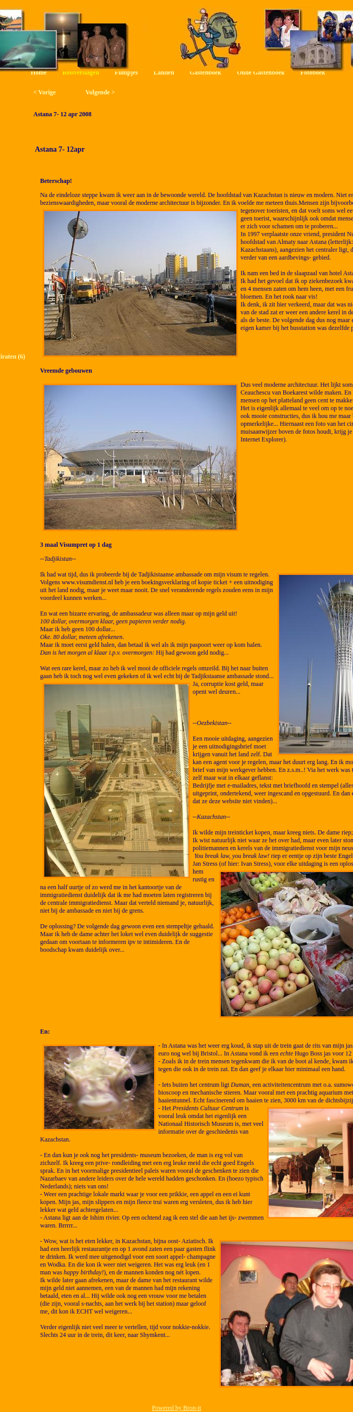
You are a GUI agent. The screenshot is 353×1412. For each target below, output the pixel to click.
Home (39, 72)
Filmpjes (126, 72)
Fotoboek (312, 72)
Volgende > (100, 92)
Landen (164, 72)
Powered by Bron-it (176, 1407)
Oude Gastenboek (261, 72)
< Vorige (44, 92)
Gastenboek (205, 72)
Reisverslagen (80, 72)
